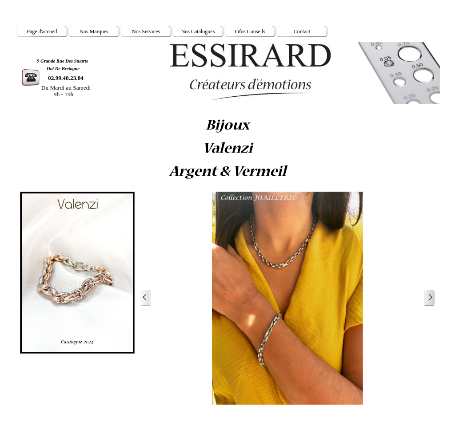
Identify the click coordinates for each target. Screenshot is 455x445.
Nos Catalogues (198, 31)
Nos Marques (94, 31)
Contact (302, 31)
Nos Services (146, 31)
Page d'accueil (42, 31)
